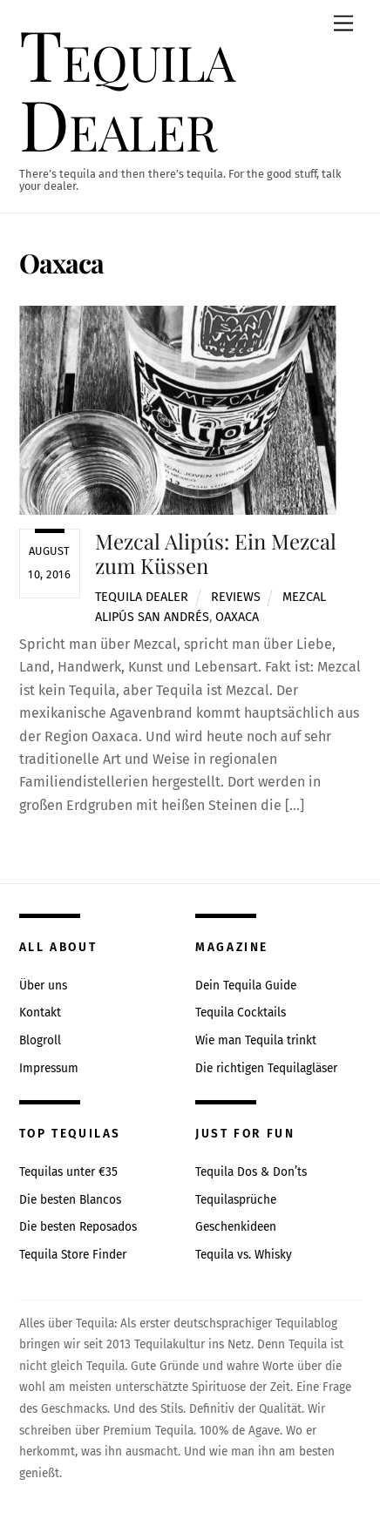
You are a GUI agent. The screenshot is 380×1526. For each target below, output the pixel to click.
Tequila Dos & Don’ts (251, 1172)
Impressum (48, 1068)
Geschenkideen (235, 1226)
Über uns (43, 985)
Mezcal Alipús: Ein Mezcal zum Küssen (215, 553)
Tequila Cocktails (240, 1012)
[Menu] (343, 24)
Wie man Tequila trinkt (255, 1040)
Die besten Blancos (70, 1199)
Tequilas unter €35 (68, 1172)
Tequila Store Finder (72, 1254)
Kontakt (40, 1012)
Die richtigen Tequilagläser (266, 1068)
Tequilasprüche (235, 1199)
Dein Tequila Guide (245, 985)
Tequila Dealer (141, 597)
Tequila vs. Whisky (243, 1254)
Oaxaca (237, 617)
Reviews (236, 597)
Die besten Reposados (78, 1226)
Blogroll (40, 1040)
